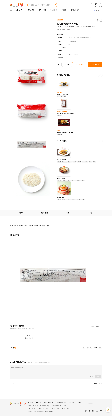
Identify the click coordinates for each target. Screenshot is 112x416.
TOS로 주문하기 (95, 64)
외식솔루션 (19, 10)
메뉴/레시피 (54, 10)
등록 (98, 376)
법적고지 (71, 402)
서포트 (64, 10)
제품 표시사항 (44, 213)
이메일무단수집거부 (61, 402)
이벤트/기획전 (74, 10)
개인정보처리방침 (48, 402)
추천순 (100, 348)
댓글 (91, 213)
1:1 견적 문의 (67, 64)
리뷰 (67, 213)
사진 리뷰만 (89, 348)
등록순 (95, 348)
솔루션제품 (42, 10)
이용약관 (38, 402)
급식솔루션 (31, 10)
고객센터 (79, 402)
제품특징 (21, 213)
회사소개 (30, 402)
